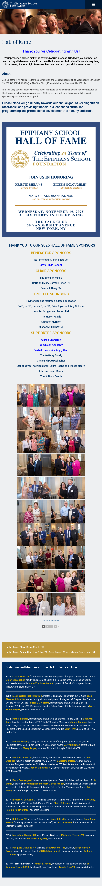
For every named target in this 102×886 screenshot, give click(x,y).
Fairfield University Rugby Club (51, 350)
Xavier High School (51, 264)
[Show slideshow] (51, 620)
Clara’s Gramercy (51, 339)
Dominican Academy (51, 344)
